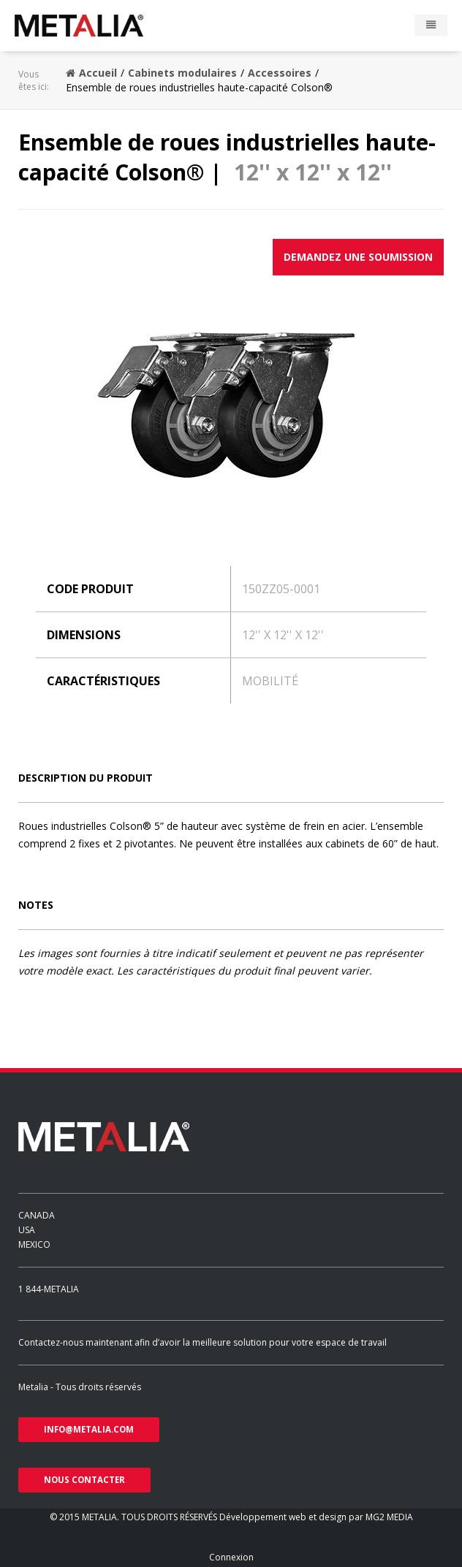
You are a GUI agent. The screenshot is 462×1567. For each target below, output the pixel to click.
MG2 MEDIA (389, 1517)
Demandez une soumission (358, 257)
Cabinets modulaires (182, 73)
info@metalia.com (89, 1429)
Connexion (231, 1557)
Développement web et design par (292, 1517)
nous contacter (84, 1479)
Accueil (91, 73)
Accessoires (279, 73)
